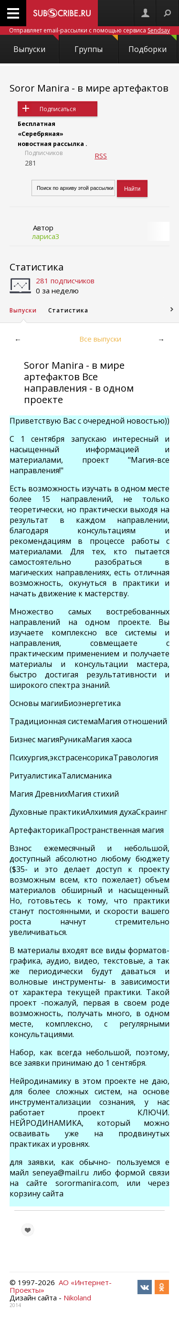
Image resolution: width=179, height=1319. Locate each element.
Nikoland (77, 1297)
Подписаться (58, 109)
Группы (95, 44)
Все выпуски (100, 338)
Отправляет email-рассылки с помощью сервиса (89, 30)
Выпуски (35, 44)
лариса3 (46, 236)
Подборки (152, 44)
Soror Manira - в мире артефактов (89, 88)
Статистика (36, 266)
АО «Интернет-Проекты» (61, 1286)
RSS (101, 155)
